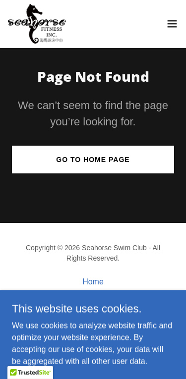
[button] (172, 24)
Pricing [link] (93, 307)
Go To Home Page (92, 159)
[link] (37, 24)
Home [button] (93, 281)
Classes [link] (93, 294)
